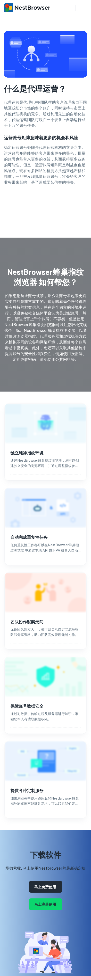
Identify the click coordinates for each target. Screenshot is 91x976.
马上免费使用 (45, 887)
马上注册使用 (45, 904)
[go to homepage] (28, 8)
